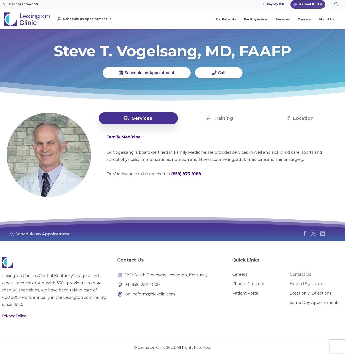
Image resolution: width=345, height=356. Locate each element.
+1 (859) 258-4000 (20, 4)
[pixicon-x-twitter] (313, 237)
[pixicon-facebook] (304, 235)
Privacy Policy (14, 316)
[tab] (138, 118)
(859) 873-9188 (186, 173)
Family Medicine (123, 137)
